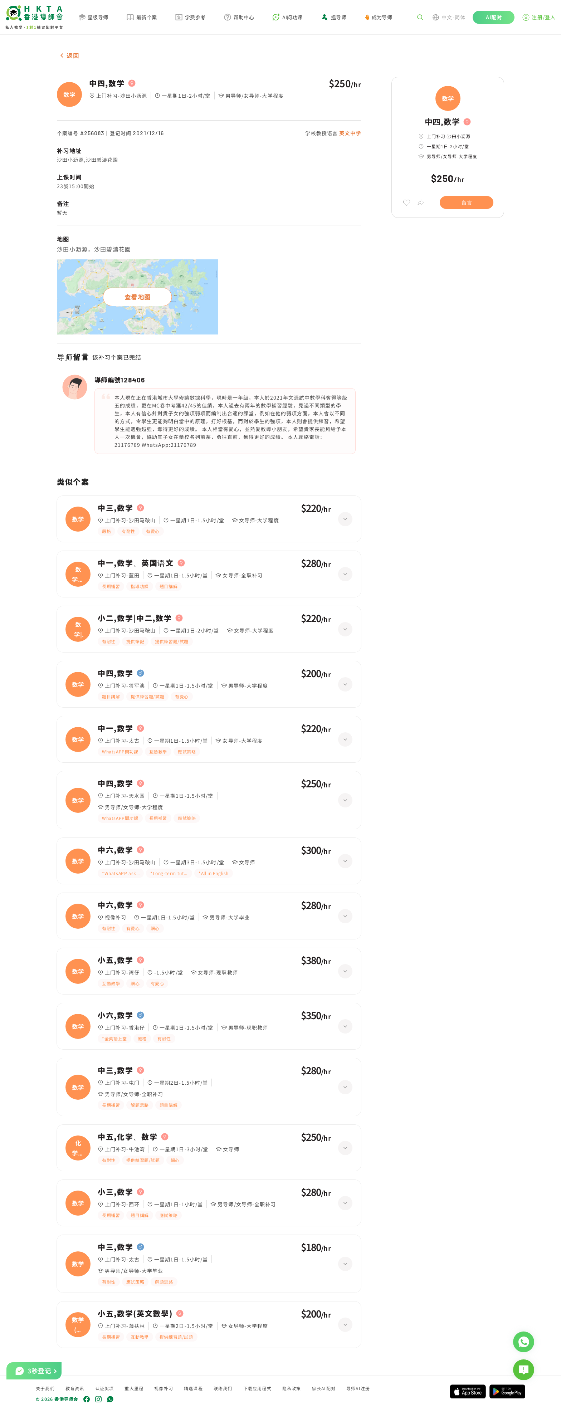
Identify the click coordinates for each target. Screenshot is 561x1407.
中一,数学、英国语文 (136, 563)
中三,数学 (115, 508)
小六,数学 (115, 1015)
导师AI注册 (358, 1388)
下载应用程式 (257, 1388)
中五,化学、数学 (127, 1137)
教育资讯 (74, 1388)
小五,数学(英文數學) (135, 1314)
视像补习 (163, 1388)
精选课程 (193, 1388)
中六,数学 (115, 850)
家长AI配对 (324, 1388)
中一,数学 (115, 728)
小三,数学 (115, 1192)
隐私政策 (291, 1388)
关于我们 (45, 1388)
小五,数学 (115, 960)
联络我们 (223, 1388)
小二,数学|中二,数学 (135, 618)
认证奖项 (104, 1388)
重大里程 (134, 1388)
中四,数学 (107, 83)
